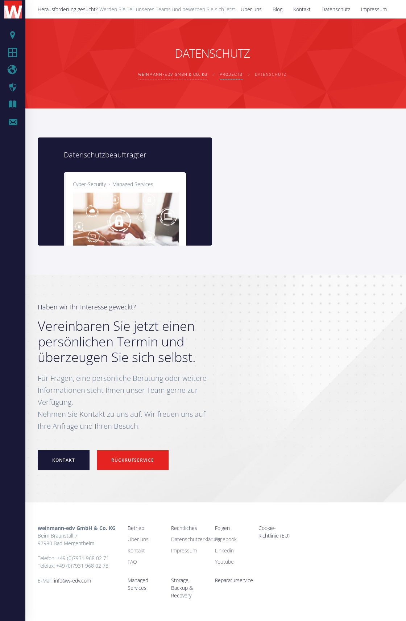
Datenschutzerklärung (196, 539)
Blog (277, 9)
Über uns (251, 9)
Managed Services (132, 184)
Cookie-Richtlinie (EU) (274, 532)
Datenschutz (336, 9)
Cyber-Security (89, 184)
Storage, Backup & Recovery (182, 588)
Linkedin (224, 550)
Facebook (226, 539)
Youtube (224, 561)
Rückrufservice (132, 460)
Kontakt (302, 9)
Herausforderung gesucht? (68, 9)
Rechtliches (184, 528)
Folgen (222, 528)
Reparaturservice (234, 580)
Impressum (374, 9)
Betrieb (18, 35)
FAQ (132, 561)
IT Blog (18, 105)
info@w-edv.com (72, 580)
